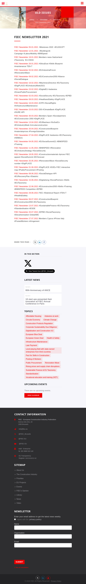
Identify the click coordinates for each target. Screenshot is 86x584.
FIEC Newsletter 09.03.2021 (26, 99)
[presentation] (31, 555)
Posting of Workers (33, 359)
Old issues (57, 20)
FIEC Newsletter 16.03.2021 (26, 103)
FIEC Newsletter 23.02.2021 (26, 89)
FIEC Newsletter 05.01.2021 (26, 47)
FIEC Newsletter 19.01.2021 (26, 57)
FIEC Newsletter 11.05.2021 (26, 148)
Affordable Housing (33, 316)
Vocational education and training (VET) (42, 377)
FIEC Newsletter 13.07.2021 (26, 206)
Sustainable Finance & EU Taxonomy (41, 370)
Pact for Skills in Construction (37, 355)
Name (16, 524)
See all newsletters (21, 567)
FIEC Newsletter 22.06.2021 (26, 186)
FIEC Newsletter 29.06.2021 (26, 193)
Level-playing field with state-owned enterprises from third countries (40, 350)
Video (18, 503)
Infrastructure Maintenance (36, 342)
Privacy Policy (56, 581)
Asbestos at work (51, 316)
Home (21, 20)
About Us (20, 470)
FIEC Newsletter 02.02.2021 (26, 70)
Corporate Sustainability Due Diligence (41, 327)
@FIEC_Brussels (25, 434)
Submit (19, 562)
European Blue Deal (34, 334)
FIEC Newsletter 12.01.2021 (26, 51)
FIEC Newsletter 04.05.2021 (26, 141)
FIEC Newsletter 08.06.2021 (26, 174)
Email (16, 542)
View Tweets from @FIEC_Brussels (39, 271)
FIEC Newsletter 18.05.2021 (26, 154)
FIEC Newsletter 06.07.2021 (26, 199)
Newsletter (44, 20)
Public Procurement (34, 363)
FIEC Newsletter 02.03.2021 (26, 96)
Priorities (19, 478)
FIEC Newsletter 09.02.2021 (26, 76)
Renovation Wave (52, 363)
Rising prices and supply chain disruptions (42, 366)
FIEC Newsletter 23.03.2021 (26, 109)
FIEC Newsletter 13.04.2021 (26, 122)
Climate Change (50, 320)
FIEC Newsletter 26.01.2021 (26, 64)
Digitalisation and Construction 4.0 (39, 331)
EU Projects (21, 482)
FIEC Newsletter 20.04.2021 (26, 129)
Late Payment (31, 345)
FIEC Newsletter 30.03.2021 (26, 116)
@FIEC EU (22, 439)
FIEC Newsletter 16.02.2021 (26, 83)
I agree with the (28, 519)
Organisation (19, 533)
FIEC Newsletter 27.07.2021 (26, 218)
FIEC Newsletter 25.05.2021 (26, 161)
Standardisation (32, 374)
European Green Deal (34, 338)
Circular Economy (33, 320)
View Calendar (33, 395)
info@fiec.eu (23, 429)
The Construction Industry (26, 474)
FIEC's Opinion (22, 491)
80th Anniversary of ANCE (38, 290)
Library (31, 20)
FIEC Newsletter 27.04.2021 (26, 135)
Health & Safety (53, 338)
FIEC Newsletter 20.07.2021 (26, 212)
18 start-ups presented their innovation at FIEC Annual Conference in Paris (39, 301)
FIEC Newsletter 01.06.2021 (26, 167)
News (18, 499)
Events (19, 487)
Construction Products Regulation (39, 323)
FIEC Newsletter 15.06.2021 (26, 180)
